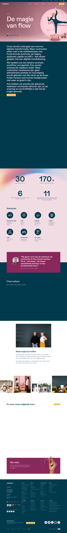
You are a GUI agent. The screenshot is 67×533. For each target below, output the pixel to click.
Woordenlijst (32, 487)
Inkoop (23, 505)
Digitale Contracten (25, 486)
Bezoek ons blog (57, 404)
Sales (22, 502)
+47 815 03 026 (23, 225)
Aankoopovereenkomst (53, 503)
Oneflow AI (24, 499)
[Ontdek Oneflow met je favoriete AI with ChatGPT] (7, 511)
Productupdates (33, 493)
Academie (32, 486)
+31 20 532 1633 (23, 241)
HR (22, 503)
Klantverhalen (32, 496)
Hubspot (41, 502)
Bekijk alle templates (53, 511)
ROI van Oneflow (25, 497)
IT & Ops (23, 508)
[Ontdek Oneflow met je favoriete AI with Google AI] (14, 511)
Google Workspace (43, 506)
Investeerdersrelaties (53, 484)
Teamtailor (42, 505)
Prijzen (55, 3)
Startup (23, 513)
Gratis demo (62, 3)
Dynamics (42, 503)
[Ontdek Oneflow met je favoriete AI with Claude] (9, 511)
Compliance (42, 495)
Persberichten (51, 486)
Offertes (23, 496)
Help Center (32, 495)
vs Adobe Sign (32, 508)
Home (8, 13)
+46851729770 (9, 225)
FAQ (31, 490)
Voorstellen (24, 494)
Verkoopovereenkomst (53, 502)
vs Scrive (32, 506)
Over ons (50, 490)
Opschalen (23, 511)
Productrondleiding (25, 484)
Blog (31, 484)
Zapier (41, 508)
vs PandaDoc (32, 503)
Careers (50, 489)
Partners (50, 487)
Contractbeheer (24, 490)
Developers (32, 492)
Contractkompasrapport (34, 489)
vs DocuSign (32, 502)
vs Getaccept (32, 505)
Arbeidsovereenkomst (53, 506)
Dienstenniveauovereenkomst (54, 508)
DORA (41, 490)
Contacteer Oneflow (52, 492)
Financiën (23, 506)
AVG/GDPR (42, 488)
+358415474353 (37, 225)
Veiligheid (42, 487)
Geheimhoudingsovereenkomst (54, 505)
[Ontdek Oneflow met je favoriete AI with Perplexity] (11, 511)
